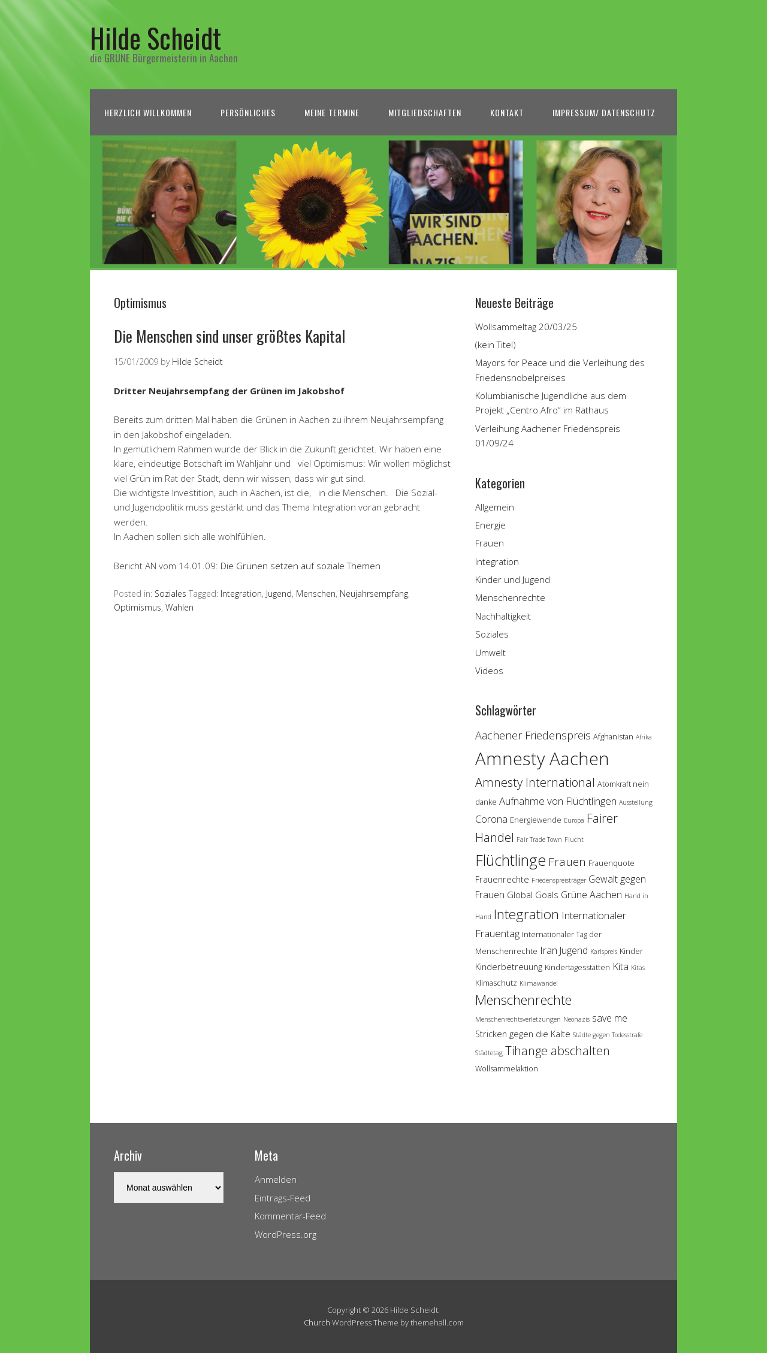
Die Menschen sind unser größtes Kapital (229, 336)
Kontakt (507, 112)
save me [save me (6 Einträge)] (609, 1018)
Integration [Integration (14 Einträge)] (526, 914)
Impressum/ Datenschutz (604, 112)
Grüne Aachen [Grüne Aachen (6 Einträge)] (591, 894)
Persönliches (248, 112)
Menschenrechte (510, 597)
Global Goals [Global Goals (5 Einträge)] (532, 895)
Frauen (489, 543)
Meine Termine (332, 112)
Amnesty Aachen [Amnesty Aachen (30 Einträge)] (542, 759)
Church (317, 1322)
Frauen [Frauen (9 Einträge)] (567, 861)
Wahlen (179, 607)
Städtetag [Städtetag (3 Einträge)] (489, 1053)
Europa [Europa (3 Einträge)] (574, 820)
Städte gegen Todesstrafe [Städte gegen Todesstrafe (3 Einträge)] (607, 1035)
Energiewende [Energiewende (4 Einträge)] (535, 819)
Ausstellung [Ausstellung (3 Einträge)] (636, 802)
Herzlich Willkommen (148, 112)
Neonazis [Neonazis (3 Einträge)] (576, 1019)
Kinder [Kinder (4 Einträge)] (631, 951)
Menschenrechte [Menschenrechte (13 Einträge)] (523, 999)
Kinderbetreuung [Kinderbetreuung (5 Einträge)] (508, 967)
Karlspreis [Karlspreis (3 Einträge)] (603, 951)
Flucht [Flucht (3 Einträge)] (574, 839)
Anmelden (276, 1179)
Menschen (316, 593)
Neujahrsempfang (374, 593)
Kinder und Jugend (512, 579)
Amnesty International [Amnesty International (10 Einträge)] (535, 782)
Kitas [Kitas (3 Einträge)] (638, 968)
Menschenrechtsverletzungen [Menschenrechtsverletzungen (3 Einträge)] (518, 1019)
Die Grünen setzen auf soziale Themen (301, 566)
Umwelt (490, 653)
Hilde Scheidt (155, 37)
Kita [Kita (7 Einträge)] (620, 966)
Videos (489, 670)
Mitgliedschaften (424, 112)
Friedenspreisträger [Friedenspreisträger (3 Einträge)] (559, 880)
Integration (241, 593)
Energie (490, 525)
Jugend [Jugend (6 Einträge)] (574, 950)
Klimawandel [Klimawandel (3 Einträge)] (539, 983)
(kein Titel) (495, 345)
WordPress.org (285, 1234)
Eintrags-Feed (282, 1198)
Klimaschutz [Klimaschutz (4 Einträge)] (496, 982)
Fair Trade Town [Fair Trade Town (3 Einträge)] (539, 839)
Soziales (170, 593)
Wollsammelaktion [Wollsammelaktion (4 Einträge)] (506, 1068)
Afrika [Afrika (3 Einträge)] (644, 737)
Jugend (279, 593)
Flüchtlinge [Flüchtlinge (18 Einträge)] (510, 860)
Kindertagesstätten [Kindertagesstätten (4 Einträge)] (577, 967)
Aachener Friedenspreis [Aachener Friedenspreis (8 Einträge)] (533, 735)
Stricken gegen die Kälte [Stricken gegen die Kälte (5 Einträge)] (522, 1034)
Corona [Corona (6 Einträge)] (491, 819)
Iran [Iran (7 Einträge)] (548, 950)
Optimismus (137, 607)
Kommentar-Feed (290, 1216)
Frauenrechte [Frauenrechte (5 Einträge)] (502, 879)
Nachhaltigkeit (503, 616)
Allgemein (494, 507)
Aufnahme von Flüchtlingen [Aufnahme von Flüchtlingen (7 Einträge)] (558, 801)
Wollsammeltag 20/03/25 (526, 327)
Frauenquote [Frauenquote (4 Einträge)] (611, 862)
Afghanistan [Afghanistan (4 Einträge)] (613, 736)
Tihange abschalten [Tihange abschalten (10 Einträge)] (557, 1051)
